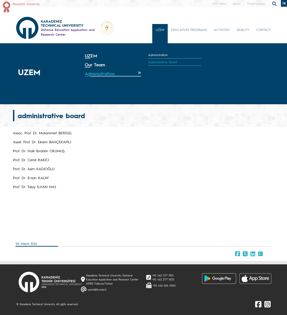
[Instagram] (267, 304)
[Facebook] (258, 304)
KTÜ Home (219, 3)
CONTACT (263, 30)
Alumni (236, 3)
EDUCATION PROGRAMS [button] (189, 30)
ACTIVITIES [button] (222, 30)
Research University (26, 4)
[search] (275, 3)
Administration (157, 55)
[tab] (113, 55)
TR (284, 3)
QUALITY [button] (243, 30)
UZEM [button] (160, 30)
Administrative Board (162, 62)
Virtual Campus (256, 3)
